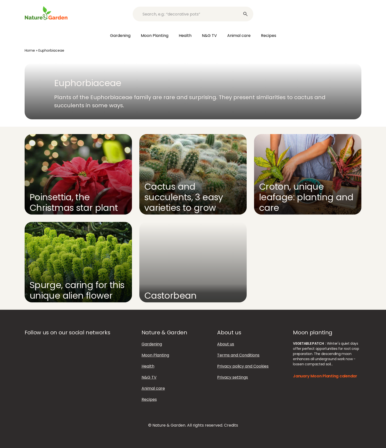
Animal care (239, 35)
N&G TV (209, 35)
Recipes (268, 35)
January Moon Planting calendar (325, 376)
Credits (231, 425)
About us (225, 344)
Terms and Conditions (238, 355)
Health (185, 35)
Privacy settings (232, 377)
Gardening (120, 35)
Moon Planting (154, 35)
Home (30, 50)
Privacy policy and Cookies (243, 366)
